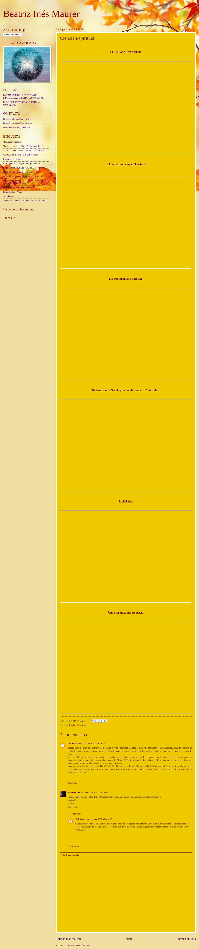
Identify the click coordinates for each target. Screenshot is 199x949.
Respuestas (76, 814)
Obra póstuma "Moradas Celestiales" (19, 187)
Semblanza (8, 196)
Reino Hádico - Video (12, 192)
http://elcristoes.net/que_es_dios (17, 119)
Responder (72, 783)
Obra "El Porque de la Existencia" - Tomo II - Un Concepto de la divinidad (24, 182)
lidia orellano (74, 792)
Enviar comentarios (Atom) (80, 945)
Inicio (129, 938)
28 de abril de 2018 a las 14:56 (91, 743)
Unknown (72, 743)
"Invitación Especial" (12, 142)
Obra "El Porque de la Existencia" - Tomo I (22, 176)
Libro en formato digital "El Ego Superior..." (22, 163)
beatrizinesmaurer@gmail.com (16, 127)
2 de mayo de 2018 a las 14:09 (98, 819)
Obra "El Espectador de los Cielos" (18, 172)
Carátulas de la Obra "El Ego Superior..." (21, 155)
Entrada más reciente (69, 938)
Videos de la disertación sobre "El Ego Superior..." (25, 200)
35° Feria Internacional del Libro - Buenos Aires (24, 150)
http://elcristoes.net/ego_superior (17, 123)
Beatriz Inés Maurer (41, 13)
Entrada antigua (186, 938)
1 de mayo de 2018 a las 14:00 (94, 792)
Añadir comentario (70, 855)
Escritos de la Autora (78, 725)
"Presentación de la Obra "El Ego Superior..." (23, 146)
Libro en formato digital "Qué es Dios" (20, 168)
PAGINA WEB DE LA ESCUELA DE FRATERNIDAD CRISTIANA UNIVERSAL (23, 96)
